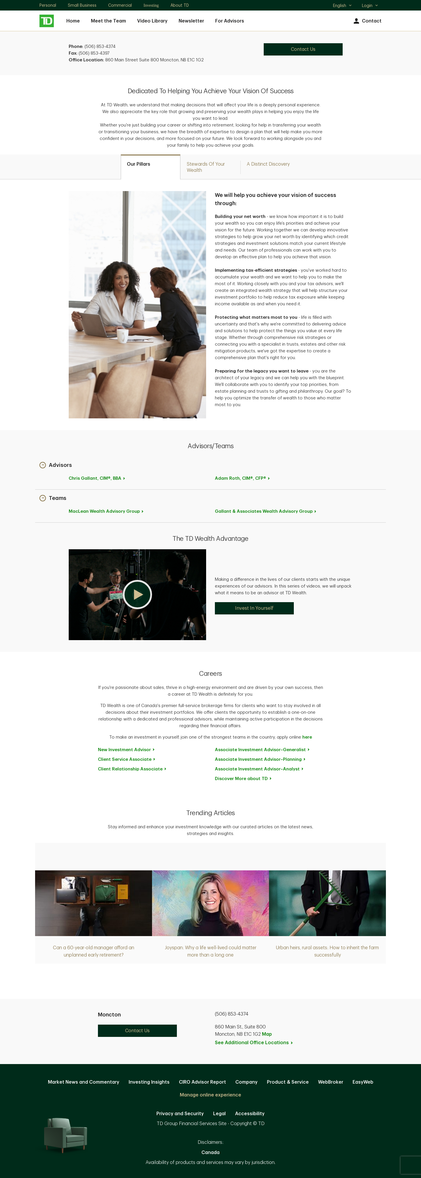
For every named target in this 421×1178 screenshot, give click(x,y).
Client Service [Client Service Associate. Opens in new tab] (127, 759)
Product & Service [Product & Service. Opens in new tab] (288, 1082)
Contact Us (137, 1030)
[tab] (150, 167)
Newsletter (191, 21)
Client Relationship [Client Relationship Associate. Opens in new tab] (132, 769)
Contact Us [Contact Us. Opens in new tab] (303, 49)
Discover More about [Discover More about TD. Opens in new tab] (243, 779)
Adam (242, 478)
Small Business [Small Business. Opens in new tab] (82, 5)
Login (370, 6)
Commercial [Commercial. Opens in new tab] (120, 5)
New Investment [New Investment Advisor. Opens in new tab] (126, 750)
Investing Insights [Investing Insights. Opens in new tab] (149, 1082)
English (342, 6)
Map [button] (267, 1034)
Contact (367, 21)
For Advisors (229, 21)
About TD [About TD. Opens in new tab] (179, 5)
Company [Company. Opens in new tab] (246, 1082)
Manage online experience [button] (210, 1095)
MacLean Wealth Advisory (106, 511)
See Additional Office (254, 1042)
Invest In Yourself (254, 608)
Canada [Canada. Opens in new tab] (210, 1152)
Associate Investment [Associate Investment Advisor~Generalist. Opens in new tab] (262, 750)
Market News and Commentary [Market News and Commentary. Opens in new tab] (83, 1082)
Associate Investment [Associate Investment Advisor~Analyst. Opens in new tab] (259, 769)
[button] (55, 465)
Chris (97, 478)
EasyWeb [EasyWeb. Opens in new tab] (363, 1082)
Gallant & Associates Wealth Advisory (266, 511)
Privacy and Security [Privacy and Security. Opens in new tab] (180, 1113)
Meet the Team (108, 21)
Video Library (152, 21)
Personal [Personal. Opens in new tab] (47, 5)
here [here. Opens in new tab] (307, 737)
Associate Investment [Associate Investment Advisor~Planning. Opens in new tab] (260, 759)
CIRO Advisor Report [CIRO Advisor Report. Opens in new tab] (202, 1082)
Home (73, 21)
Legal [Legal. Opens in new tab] (219, 1113)
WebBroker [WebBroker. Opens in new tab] (330, 1082)
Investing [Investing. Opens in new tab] (151, 5)
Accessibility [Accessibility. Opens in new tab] (250, 1113)
